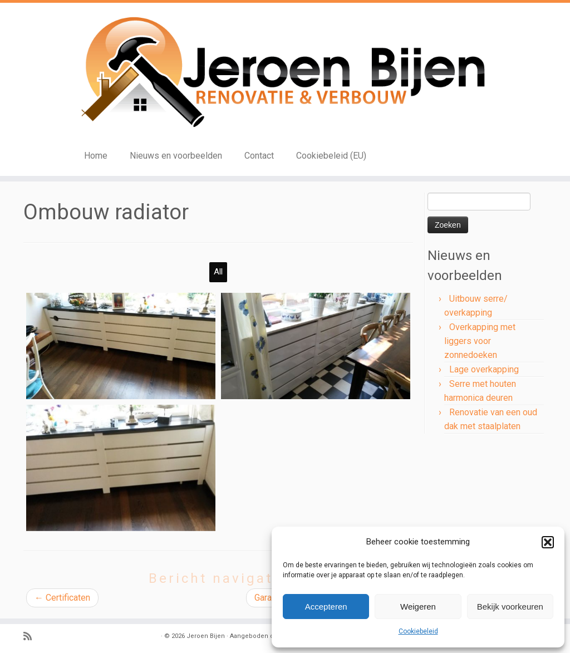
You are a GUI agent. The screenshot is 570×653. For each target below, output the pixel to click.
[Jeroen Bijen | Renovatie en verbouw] (285, 73)
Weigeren (418, 606)
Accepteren (326, 606)
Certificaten (62, 597)
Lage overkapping (484, 369)
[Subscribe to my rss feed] (31, 636)
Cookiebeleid (418, 631)
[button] (547, 542)
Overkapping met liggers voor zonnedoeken (479, 341)
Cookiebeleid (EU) (331, 155)
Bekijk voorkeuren (510, 606)
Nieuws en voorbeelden (176, 155)
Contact (259, 155)
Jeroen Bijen (205, 636)
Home (95, 155)
